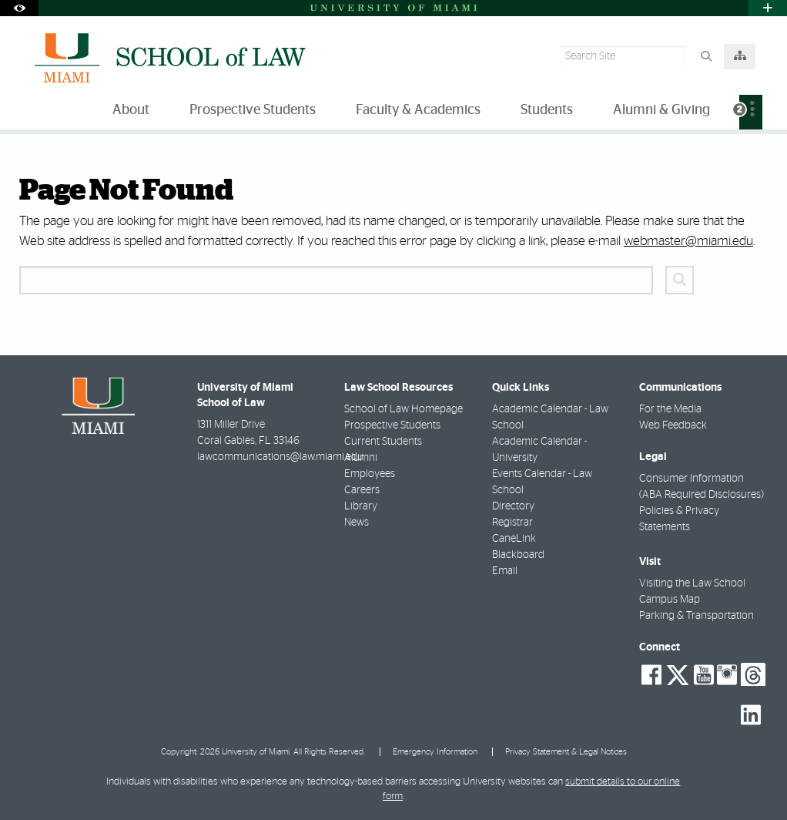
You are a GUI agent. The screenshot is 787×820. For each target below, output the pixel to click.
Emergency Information (435, 752)
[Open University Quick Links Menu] (767, 8)
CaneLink (514, 538)
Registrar (512, 522)
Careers (362, 490)
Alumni (360, 457)
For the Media (670, 409)
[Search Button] (705, 56)
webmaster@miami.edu (688, 240)
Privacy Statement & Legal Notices (566, 752)
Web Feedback (673, 425)
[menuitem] (750, 112)
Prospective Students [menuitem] (252, 110)
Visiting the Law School (692, 583)
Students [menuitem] (547, 110)
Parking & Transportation (696, 615)
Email (504, 571)
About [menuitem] (130, 110)
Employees (369, 474)
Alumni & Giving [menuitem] (661, 110)
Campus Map (669, 599)
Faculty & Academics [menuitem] (418, 110)
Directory (513, 506)
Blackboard (518, 554)
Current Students (383, 441)
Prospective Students (392, 425)
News (356, 522)
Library (360, 506)
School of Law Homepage (403, 409)
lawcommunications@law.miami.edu (280, 457)
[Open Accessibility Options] (19, 8)
